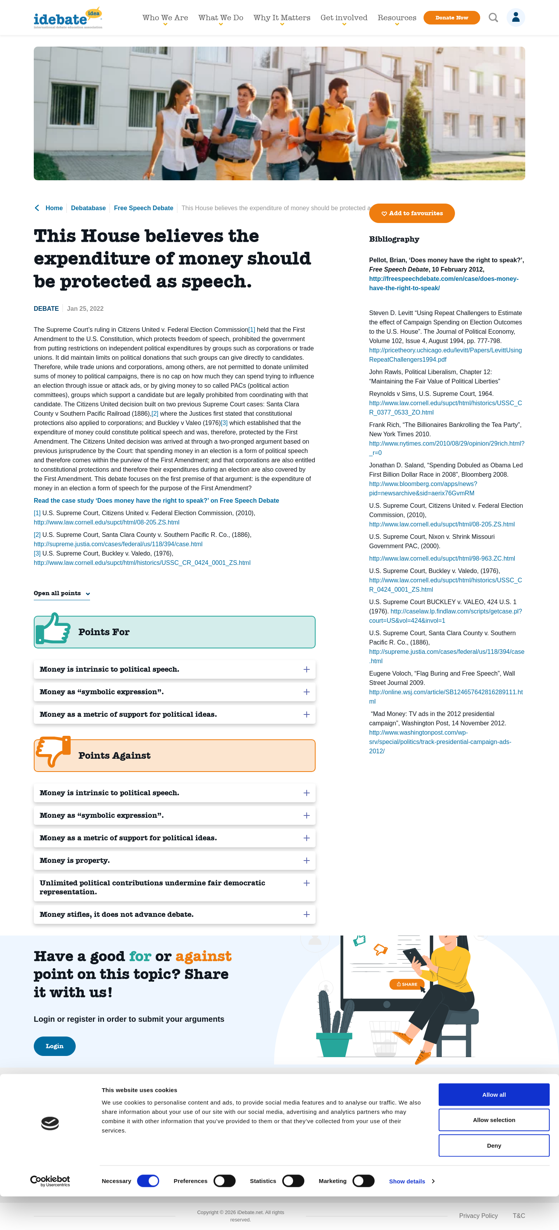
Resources (397, 19)
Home (48, 208)
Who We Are (165, 19)
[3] (224, 423)
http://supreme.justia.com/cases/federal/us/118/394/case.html (118, 544)
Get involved (344, 19)
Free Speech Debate (144, 208)
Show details (407, 1214)
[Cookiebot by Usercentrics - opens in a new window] (50, 1215)
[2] (154, 413)
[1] (251, 329)
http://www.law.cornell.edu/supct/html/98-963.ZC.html (442, 558)
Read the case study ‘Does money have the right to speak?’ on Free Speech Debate (156, 500)
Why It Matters (282, 19)
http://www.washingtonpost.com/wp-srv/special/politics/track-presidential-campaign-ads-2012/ (440, 741)
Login (55, 1047)
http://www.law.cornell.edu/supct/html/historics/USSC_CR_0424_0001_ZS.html (142, 562)
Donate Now (452, 17)
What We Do (220, 19)
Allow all (494, 1128)
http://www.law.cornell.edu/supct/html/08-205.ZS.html (106, 522)
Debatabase (88, 208)
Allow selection (494, 1153)
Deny (494, 1179)
